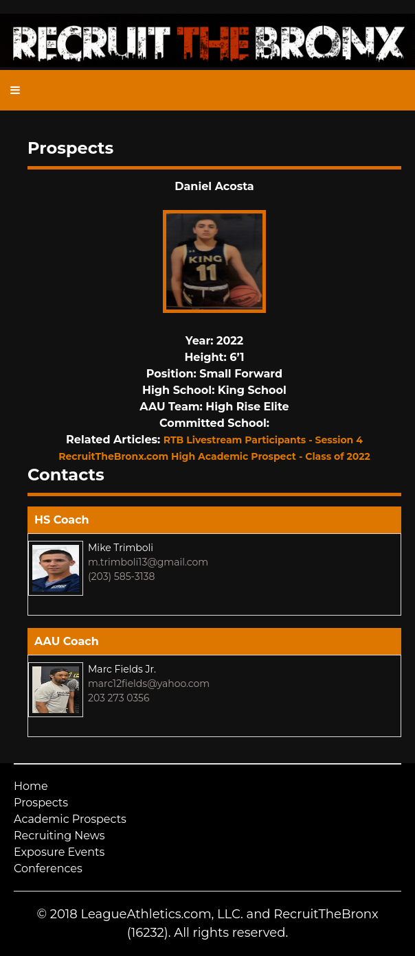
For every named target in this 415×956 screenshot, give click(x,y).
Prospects (41, 802)
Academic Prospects (70, 819)
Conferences (48, 868)
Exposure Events (59, 852)
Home (31, 786)
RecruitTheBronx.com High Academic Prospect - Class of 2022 (214, 456)
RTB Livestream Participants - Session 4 (263, 440)
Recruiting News (59, 835)
